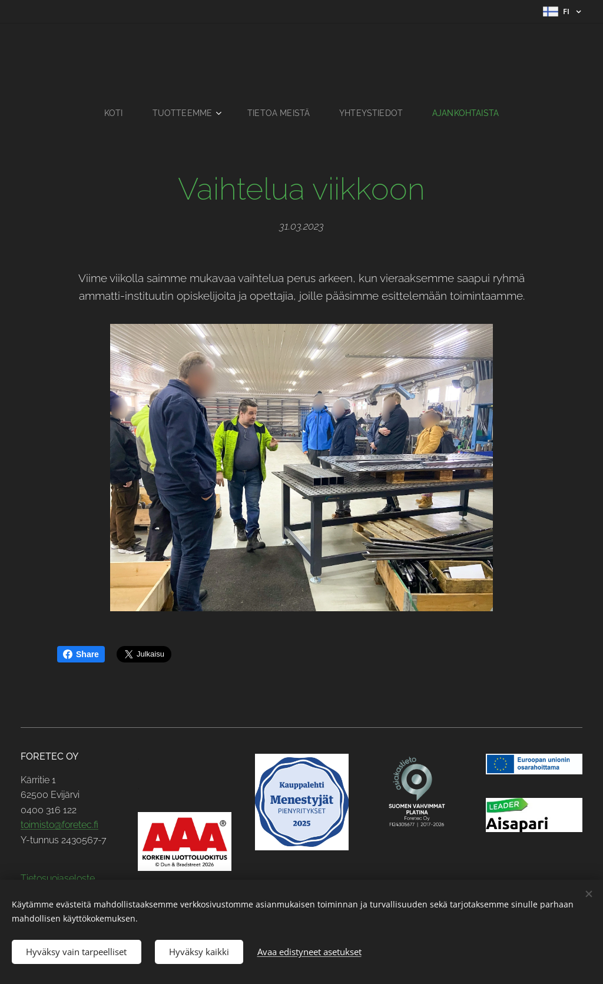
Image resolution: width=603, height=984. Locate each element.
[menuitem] (113, 113)
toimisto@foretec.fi (59, 824)
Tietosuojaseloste (58, 878)
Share (81, 654)
